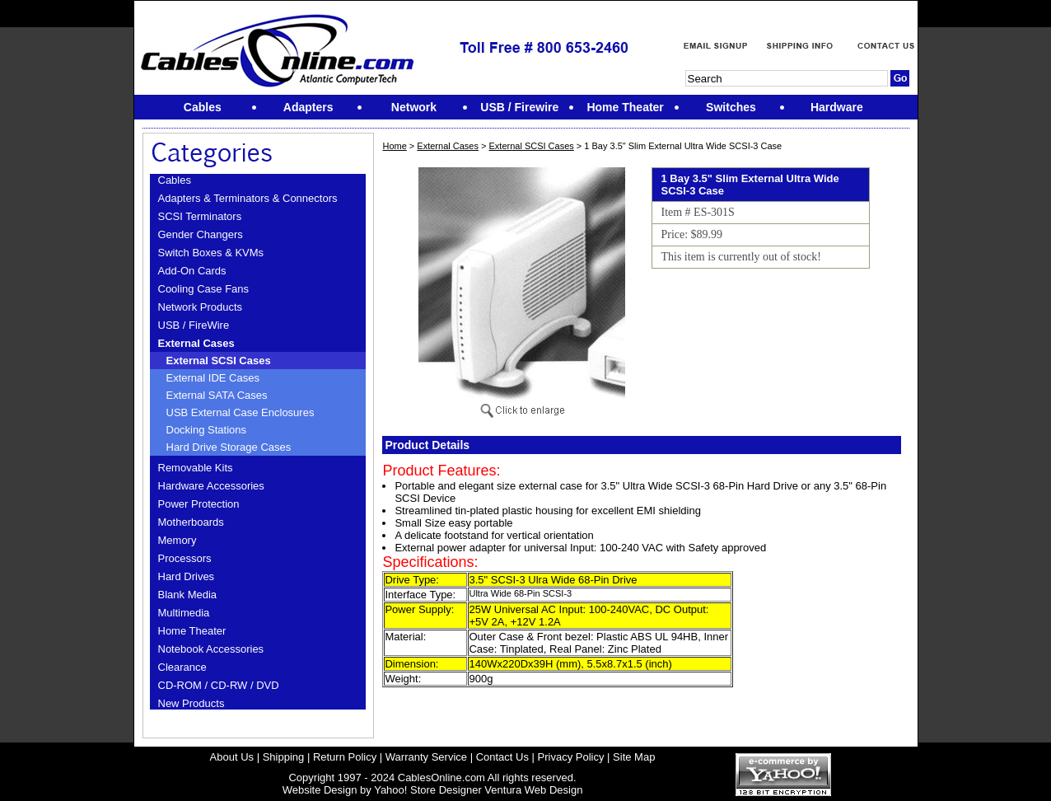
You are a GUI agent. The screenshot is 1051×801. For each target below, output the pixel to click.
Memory (177, 540)
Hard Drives (186, 576)
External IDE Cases (212, 378)
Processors (185, 558)
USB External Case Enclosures (240, 412)
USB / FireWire (194, 325)
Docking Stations (206, 430)
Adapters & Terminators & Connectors (248, 198)
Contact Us (502, 757)
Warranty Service (426, 757)
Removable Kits (195, 467)
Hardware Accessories (211, 486)
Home (394, 146)
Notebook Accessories (211, 649)
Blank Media (187, 594)
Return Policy (344, 757)
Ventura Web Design (533, 790)
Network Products (200, 307)
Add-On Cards (192, 271)
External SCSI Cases (218, 360)
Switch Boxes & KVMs (211, 252)
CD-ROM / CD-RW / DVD (218, 685)
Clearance (182, 667)
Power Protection (199, 504)
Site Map (634, 757)
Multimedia (184, 613)
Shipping (284, 757)
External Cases (196, 343)
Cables (174, 180)
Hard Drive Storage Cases (229, 447)
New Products (191, 703)
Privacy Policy (571, 757)
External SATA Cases (217, 395)
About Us (232, 757)
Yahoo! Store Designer (428, 790)
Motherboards (191, 522)
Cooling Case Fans (204, 289)
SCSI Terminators (200, 216)
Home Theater (192, 631)
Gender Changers (200, 234)
